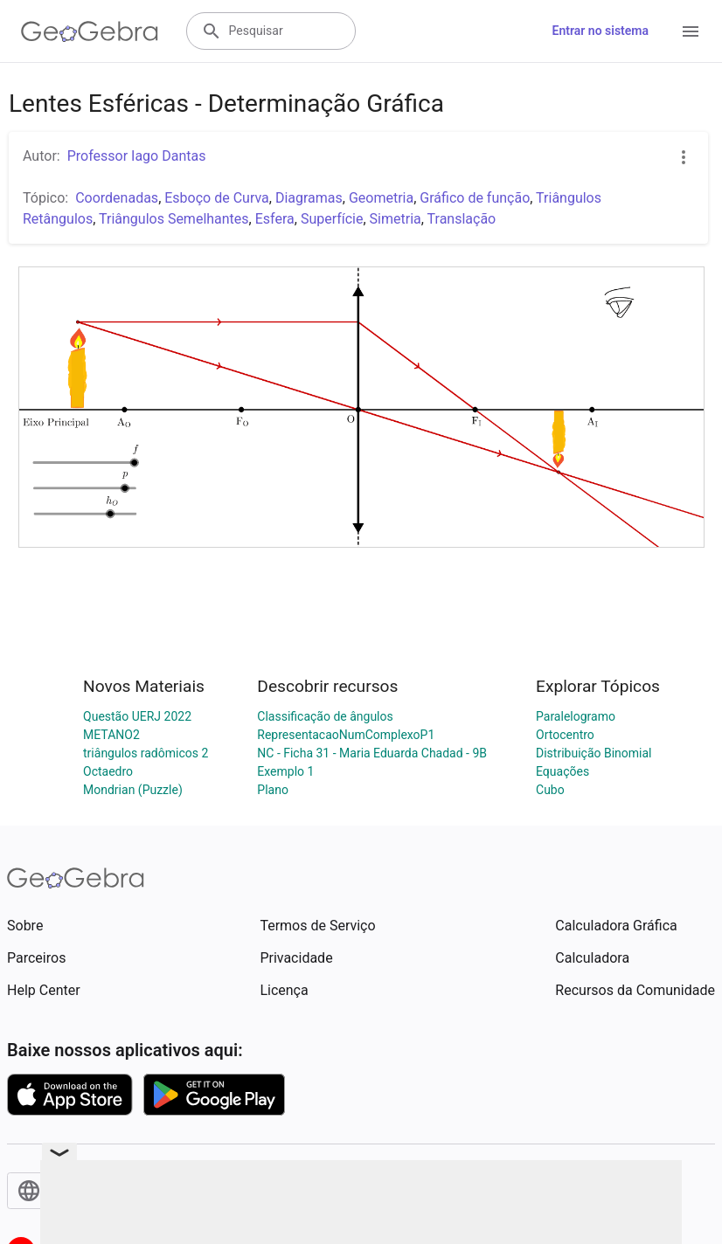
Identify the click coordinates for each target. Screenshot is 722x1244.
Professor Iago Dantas (136, 156)
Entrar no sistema (600, 31)
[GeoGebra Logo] (89, 31)
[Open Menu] (690, 31)
